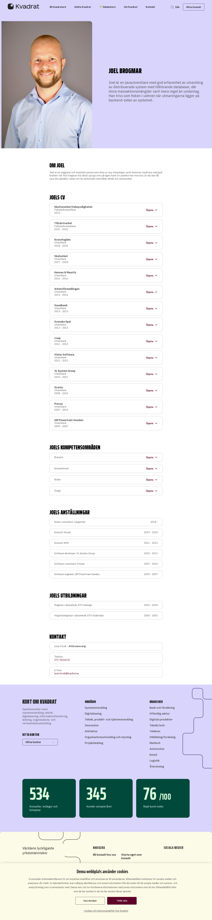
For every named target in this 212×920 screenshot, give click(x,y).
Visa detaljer (90, 900)
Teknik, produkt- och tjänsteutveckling (109, 719)
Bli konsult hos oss (104, 854)
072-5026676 (62, 659)
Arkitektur (91, 731)
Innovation (91, 725)
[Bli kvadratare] (58, 7)
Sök (175, 7)
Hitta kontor (40, 742)
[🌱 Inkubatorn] (107, 7)
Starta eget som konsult (131, 856)
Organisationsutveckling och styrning (108, 737)
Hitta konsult (191, 7)
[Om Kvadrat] (131, 7)
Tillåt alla (122, 900)
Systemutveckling (96, 707)
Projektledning (94, 743)
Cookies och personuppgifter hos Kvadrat (106, 910)
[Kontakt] (150, 7)
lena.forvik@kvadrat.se (66, 673)
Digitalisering (93, 713)
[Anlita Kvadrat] (82, 7)
